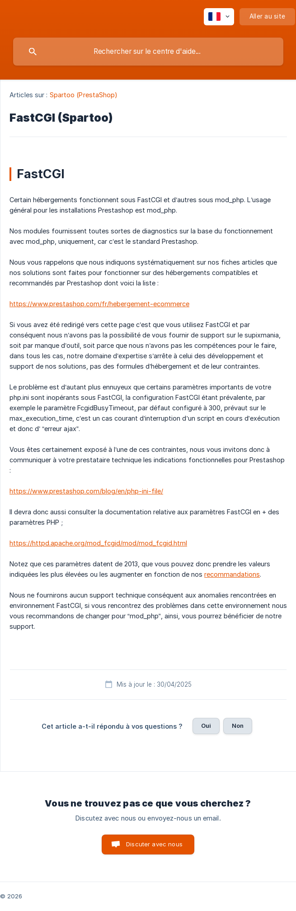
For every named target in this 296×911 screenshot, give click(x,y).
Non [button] (238, 725)
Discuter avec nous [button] (154, 844)
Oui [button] (206, 725)
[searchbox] (148, 52)
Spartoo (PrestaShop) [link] (84, 95)
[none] (219, 16)
